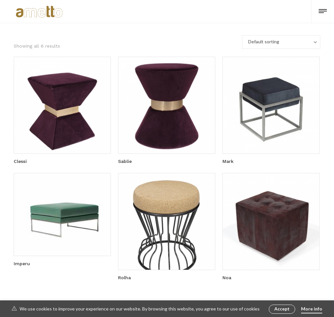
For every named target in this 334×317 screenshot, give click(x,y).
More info (311, 308)
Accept (282, 308)
